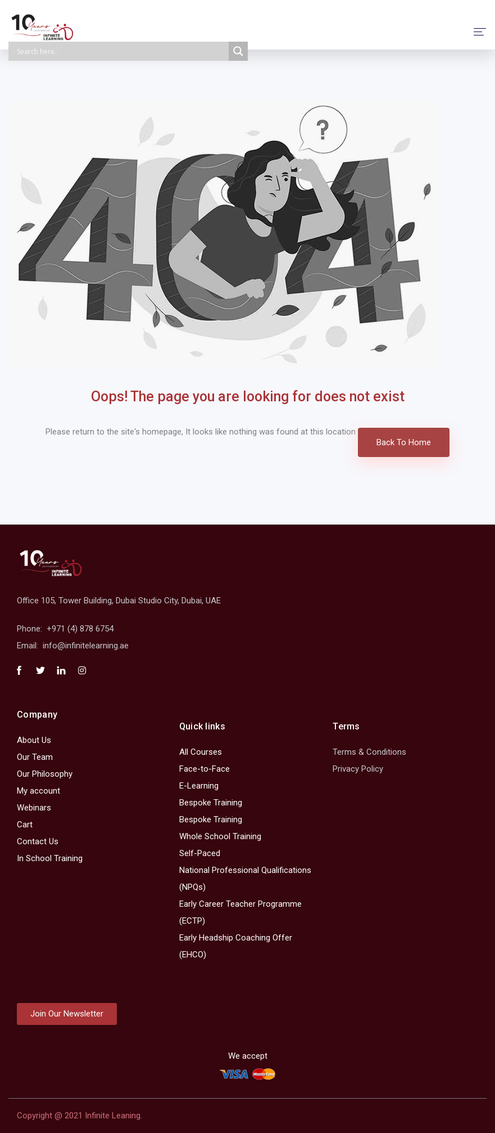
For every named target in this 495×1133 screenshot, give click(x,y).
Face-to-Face (204, 769)
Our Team (35, 757)
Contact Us (37, 841)
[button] (67, 1014)
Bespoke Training (210, 803)
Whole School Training (220, 836)
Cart (25, 824)
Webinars (34, 808)
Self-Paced (199, 853)
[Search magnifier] (238, 51)
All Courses (200, 752)
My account (38, 791)
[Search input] (121, 51)
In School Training (50, 858)
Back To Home (403, 442)
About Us (34, 740)
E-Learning (199, 786)
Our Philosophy (44, 774)
